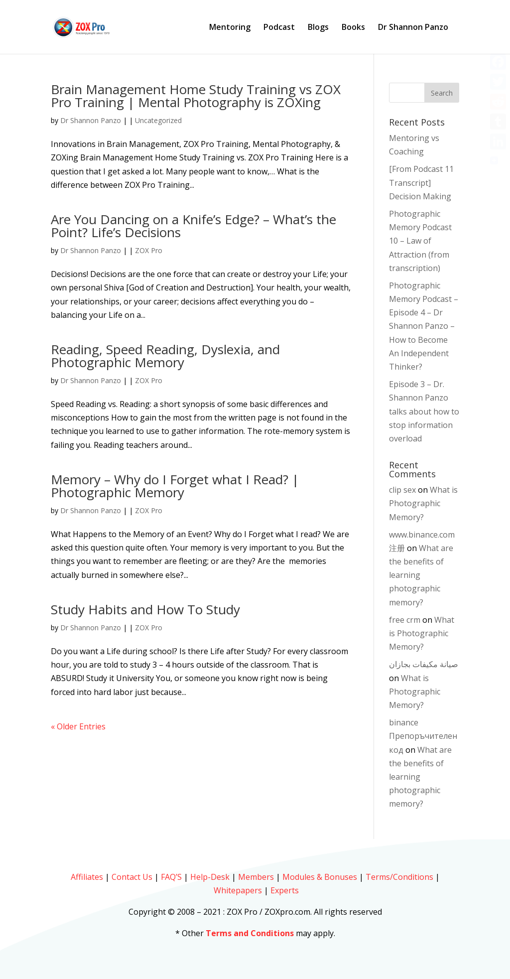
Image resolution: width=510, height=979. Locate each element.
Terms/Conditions (399, 876)
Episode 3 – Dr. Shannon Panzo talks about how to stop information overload (424, 411)
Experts (284, 890)
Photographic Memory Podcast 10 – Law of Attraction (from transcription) (420, 241)
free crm (404, 619)
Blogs (318, 27)
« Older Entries (78, 726)
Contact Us (132, 876)
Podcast (279, 27)
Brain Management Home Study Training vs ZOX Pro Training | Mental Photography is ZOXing (196, 95)
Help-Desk (210, 876)
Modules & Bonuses (319, 876)
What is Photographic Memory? (423, 503)
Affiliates (87, 876)
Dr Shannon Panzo (413, 27)
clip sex (402, 489)
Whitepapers (238, 890)
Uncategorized (158, 120)
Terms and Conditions (250, 933)
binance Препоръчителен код (423, 736)
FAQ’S (171, 876)
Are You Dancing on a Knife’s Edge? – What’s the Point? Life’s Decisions (193, 225)
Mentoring (230, 27)
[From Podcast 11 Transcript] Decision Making (421, 182)
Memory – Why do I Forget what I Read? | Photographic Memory (175, 485)
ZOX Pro (148, 250)
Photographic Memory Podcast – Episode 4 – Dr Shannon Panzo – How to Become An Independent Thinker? (423, 326)
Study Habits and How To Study (145, 609)
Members (256, 876)
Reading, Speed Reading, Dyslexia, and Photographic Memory (165, 355)
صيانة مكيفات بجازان (423, 664)
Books (353, 27)
